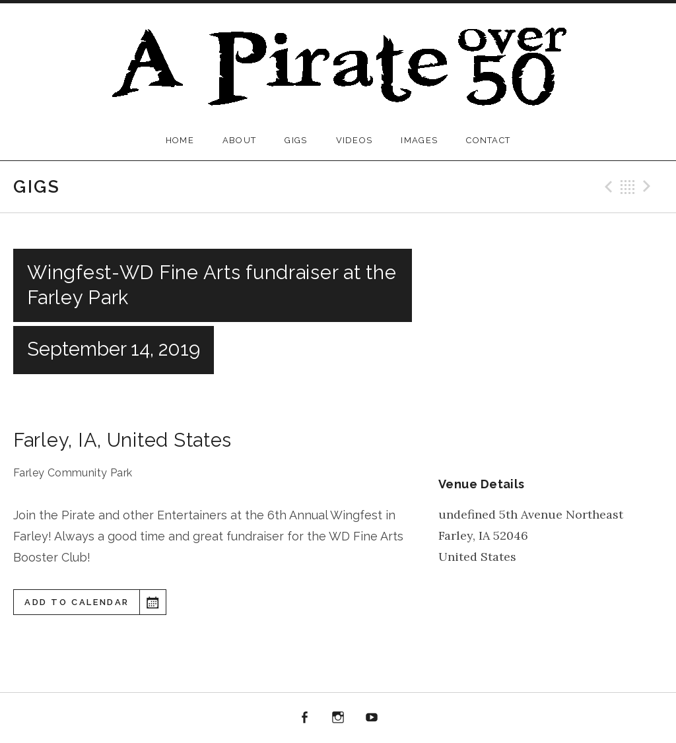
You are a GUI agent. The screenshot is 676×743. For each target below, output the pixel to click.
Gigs (296, 140)
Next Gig (648, 186)
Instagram (338, 718)
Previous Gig (606, 186)
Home (180, 140)
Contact (488, 140)
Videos (354, 140)
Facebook (305, 718)
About (239, 140)
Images (419, 140)
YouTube (372, 718)
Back (627, 186)
